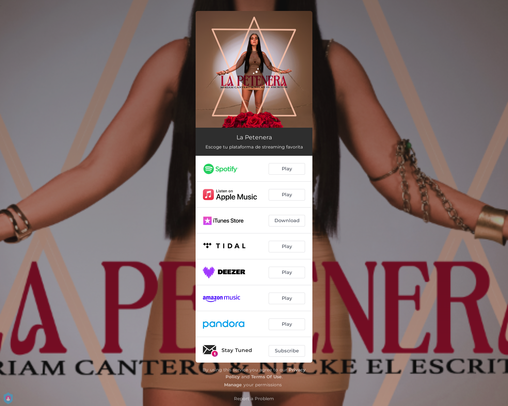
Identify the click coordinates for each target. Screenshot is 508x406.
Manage (233, 384)
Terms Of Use (266, 376)
